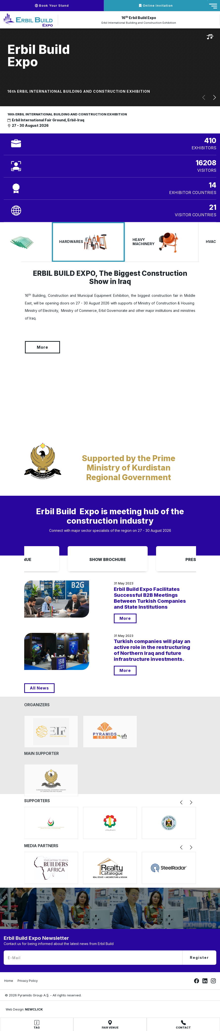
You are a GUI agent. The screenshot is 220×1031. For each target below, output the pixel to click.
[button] (203, 97)
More (19, 347)
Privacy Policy (28, 981)
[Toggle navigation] (213, 6)
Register (199, 957)
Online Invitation (156, 5)
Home (8, 981)
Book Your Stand (52, 5)
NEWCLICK (34, 1009)
